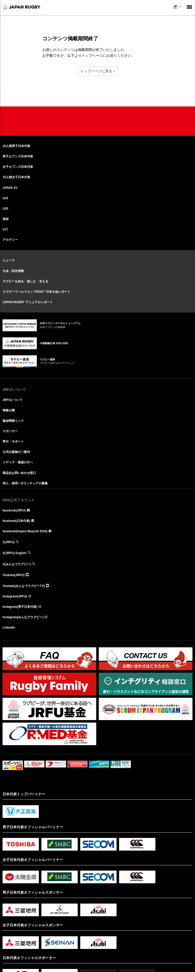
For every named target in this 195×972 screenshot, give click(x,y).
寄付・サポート (13, 441)
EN (180, 6)
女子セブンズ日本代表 (18, 167)
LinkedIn (9, 627)
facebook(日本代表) (16, 521)
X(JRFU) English (14, 553)
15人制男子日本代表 (16, 146)
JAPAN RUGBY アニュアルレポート (28, 302)
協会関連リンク (13, 421)
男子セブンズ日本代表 (18, 156)
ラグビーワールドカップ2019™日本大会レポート (36, 292)
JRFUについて (13, 400)
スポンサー (10, 431)
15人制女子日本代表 (16, 177)
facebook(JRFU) (14, 510)
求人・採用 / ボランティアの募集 (25, 483)
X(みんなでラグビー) (17, 564)
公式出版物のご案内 (16, 452)
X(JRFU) (8, 542)
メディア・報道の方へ (18, 462)
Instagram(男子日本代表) (20, 607)
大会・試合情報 (13, 271)
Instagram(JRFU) (15, 596)
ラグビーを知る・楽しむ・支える (25, 281)
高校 (6, 219)
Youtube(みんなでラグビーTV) (24, 586)
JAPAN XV (10, 188)
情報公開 (9, 410)
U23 (5, 198)
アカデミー (10, 240)
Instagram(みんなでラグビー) (23, 617)
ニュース (9, 260)
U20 (5, 208)
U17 (5, 229)
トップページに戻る (96, 71)
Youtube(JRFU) (13, 575)
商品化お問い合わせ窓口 (19, 473)
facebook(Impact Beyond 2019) (25, 531)
